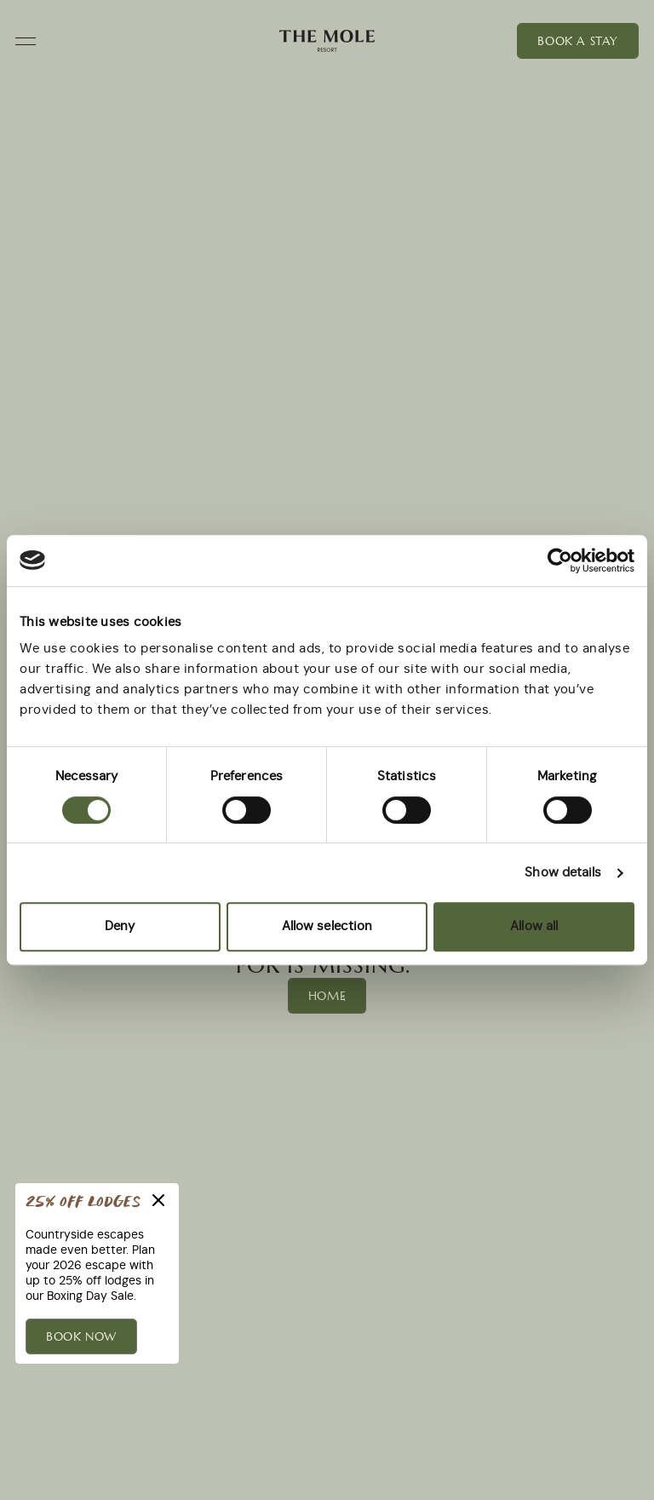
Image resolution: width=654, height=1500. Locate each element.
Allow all (534, 926)
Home (327, 995)
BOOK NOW (81, 1336)
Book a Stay (577, 41)
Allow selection (327, 926)
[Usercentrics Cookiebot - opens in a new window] (559, 560)
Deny (120, 926)
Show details (563, 872)
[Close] (158, 1200)
